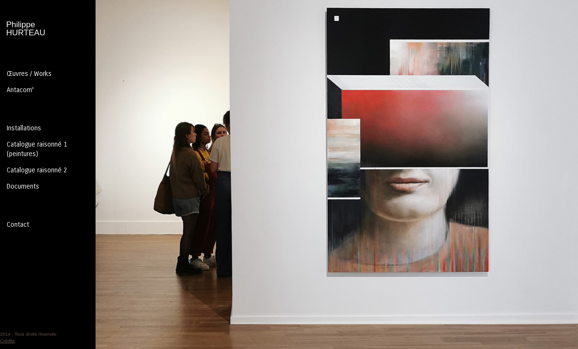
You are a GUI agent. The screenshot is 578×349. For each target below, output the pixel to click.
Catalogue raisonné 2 (37, 170)
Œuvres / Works (29, 74)
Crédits (7, 340)
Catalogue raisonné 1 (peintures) (37, 149)
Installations (24, 128)
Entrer (289, 174)
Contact (18, 225)
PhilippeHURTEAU (25, 29)
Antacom (20, 90)
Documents (23, 186)
